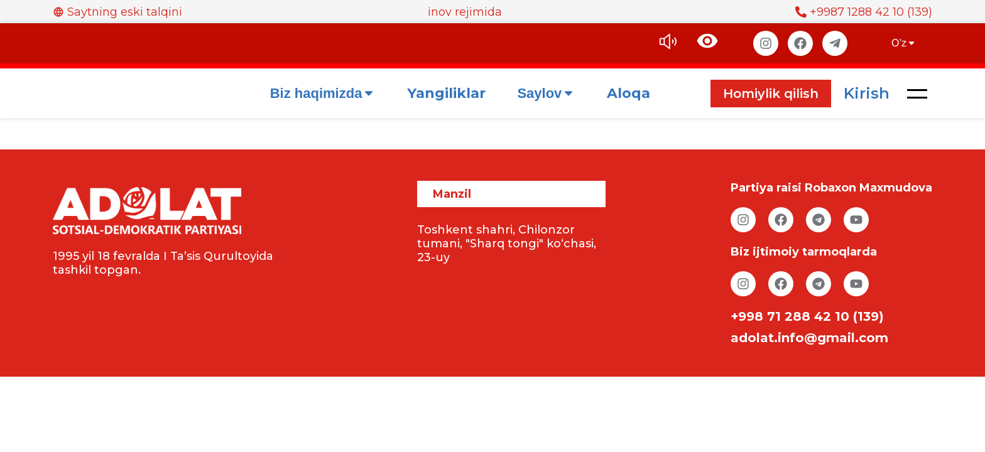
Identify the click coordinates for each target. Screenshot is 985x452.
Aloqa (628, 93)
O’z (904, 43)
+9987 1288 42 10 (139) (863, 12)
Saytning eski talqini (117, 12)
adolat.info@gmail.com (809, 337)
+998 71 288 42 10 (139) (807, 316)
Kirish (867, 93)
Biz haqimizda (323, 93)
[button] (917, 93)
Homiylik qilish (771, 93)
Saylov (546, 93)
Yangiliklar (446, 93)
